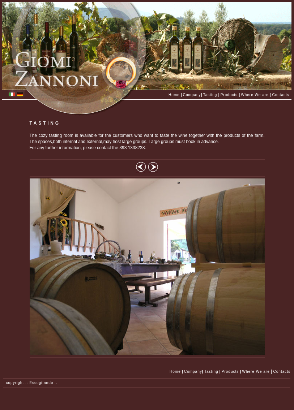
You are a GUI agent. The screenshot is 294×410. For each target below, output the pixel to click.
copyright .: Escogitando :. (30, 383)
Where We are (254, 95)
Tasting (210, 95)
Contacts (280, 95)
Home (174, 95)
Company (192, 95)
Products (229, 95)
